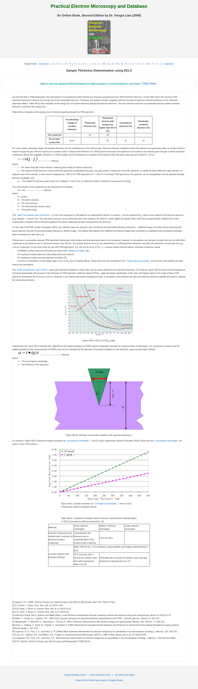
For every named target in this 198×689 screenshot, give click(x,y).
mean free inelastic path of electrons (33, 215)
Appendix (169, 64)
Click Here (149, 83)
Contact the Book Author (75, 675)
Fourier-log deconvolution (137, 261)
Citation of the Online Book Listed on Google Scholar (99, 680)
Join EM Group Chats (124, 675)
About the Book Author (100, 675)
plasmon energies (76, 251)
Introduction (44, 64)
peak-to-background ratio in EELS (32, 270)
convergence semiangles (78, 441)
